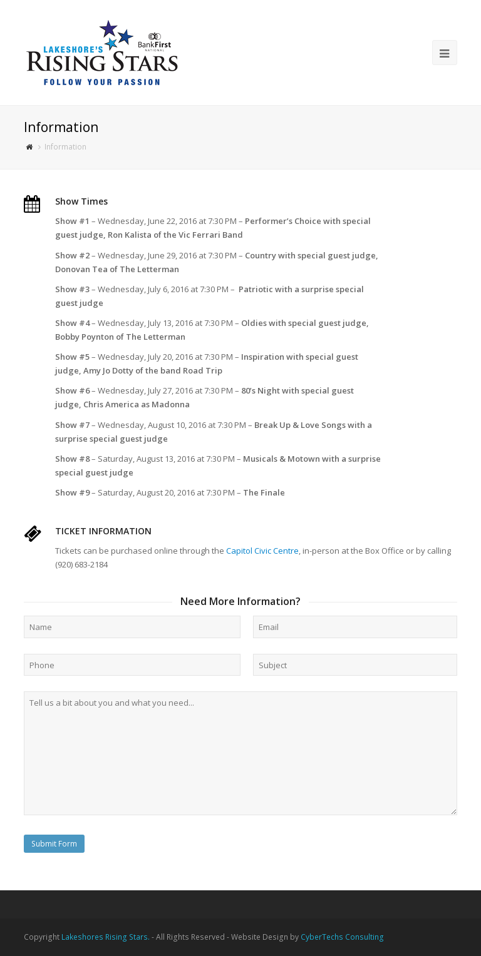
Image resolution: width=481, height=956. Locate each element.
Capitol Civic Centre (262, 550)
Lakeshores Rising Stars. (105, 937)
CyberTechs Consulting (342, 937)
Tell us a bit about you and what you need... (240, 753)
